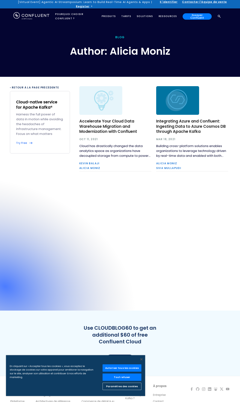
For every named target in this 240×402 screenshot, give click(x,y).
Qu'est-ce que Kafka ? (134, 396)
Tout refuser (122, 377)
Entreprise (159, 395)
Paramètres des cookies (122, 386)
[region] (75, 375)
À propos (159, 386)
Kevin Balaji (89, 163)
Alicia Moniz (89, 168)
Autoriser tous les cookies (122, 368)
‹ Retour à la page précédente (34, 87)
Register (82, 6)
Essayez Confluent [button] (197, 16)
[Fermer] (141, 359)
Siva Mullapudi (168, 168)
